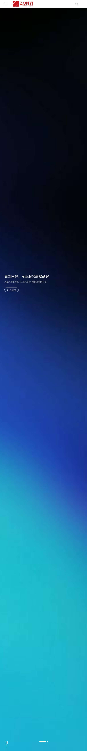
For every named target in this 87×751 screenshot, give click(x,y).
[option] (43, 379)
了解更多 (11, 290)
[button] (42, 741)
